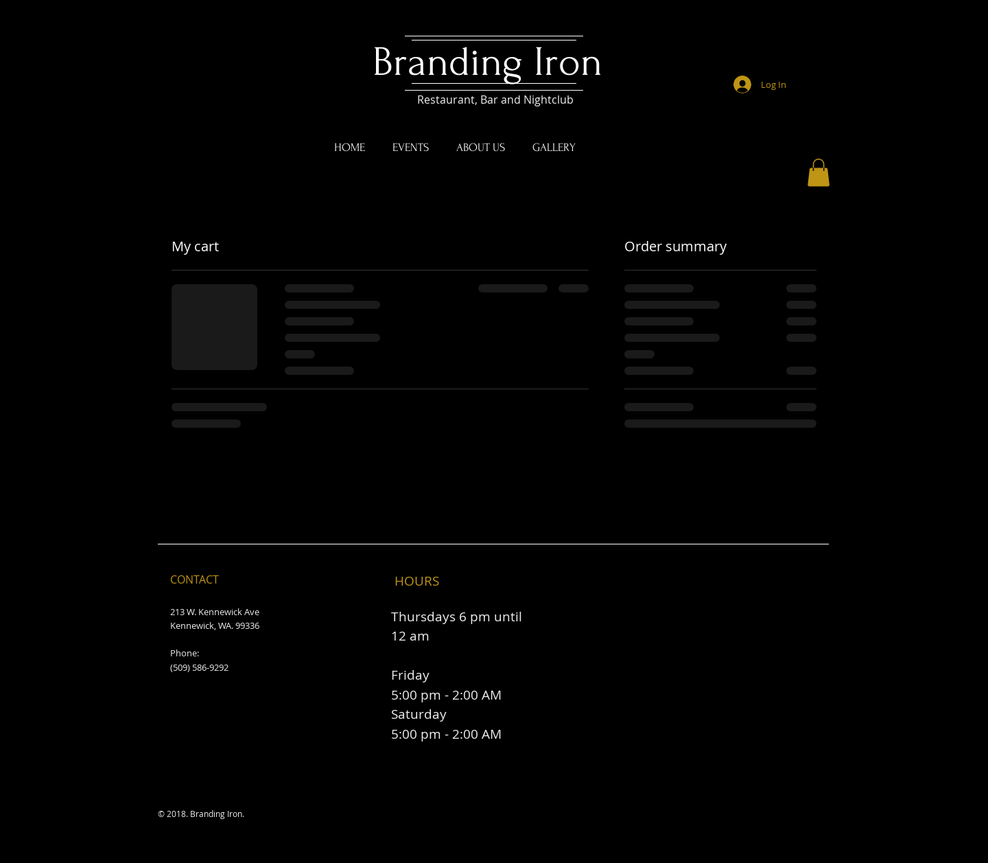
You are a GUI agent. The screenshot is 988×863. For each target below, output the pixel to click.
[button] (818, 173)
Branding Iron (493, 62)
